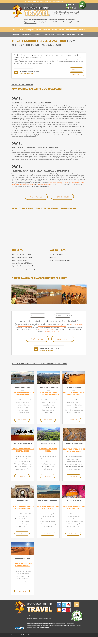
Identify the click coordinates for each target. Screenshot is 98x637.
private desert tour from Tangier (43, 627)
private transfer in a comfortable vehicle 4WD (52, 326)
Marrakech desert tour (25, 326)
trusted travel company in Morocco (58, 183)
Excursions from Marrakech (33, 22)
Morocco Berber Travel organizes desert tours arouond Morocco (39, 623)
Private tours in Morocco (59, 12)
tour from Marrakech (76, 324)
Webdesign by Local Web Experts (35, 634)
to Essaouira (49, 625)
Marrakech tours (76, 183)
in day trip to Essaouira (44, 22)
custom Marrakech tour (45, 329)
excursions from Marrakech (41, 625)
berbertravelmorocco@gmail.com (55, 1)
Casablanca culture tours (64, 625)
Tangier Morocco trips (44, 184)
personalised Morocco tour (51, 331)
